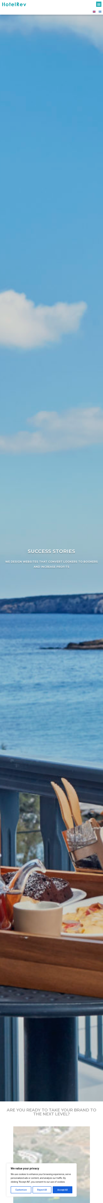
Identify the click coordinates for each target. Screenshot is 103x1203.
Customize (21, 1190)
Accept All (62, 1190)
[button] (98, 4)
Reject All (42, 1190)
